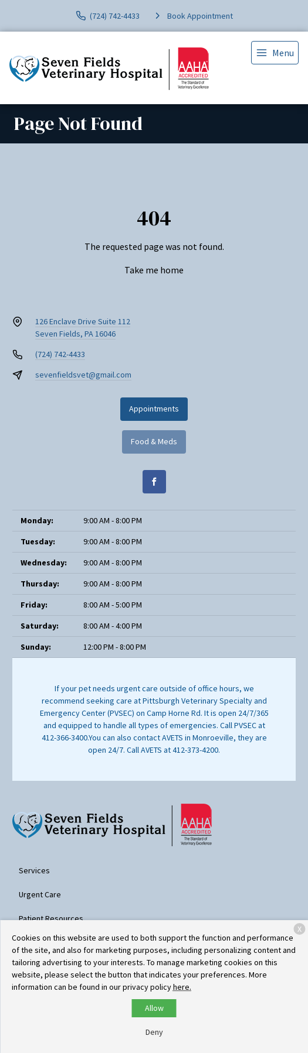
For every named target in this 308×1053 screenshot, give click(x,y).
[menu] (275, 52)
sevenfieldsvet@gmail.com (83, 374)
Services (34, 870)
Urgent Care (40, 894)
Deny (154, 1032)
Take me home (154, 270)
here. (182, 987)
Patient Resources (51, 918)
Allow (154, 1008)
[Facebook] (154, 481)
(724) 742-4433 (60, 354)
